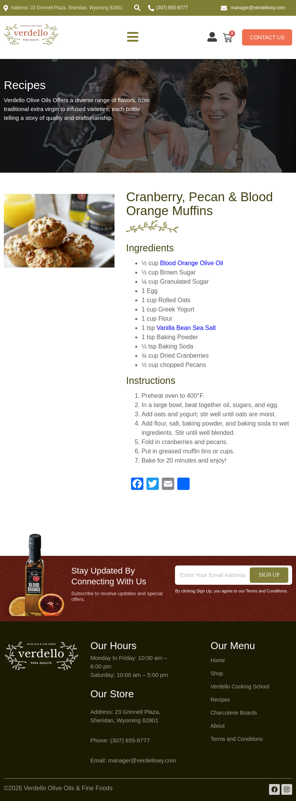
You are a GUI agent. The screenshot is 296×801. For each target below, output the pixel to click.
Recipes (220, 700)
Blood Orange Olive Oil (191, 263)
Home (217, 660)
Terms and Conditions (236, 739)
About (217, 726)
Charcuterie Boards (233, 713)
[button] (137, 8)
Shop (216, 673)
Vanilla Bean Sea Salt (186, 328)
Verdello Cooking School (239, 686)
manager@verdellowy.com (258, 7)
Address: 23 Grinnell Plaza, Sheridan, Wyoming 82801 (67, 7)
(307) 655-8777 (172, 7)
